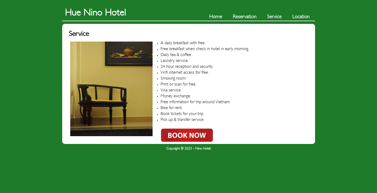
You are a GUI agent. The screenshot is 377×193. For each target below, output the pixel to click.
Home (215, 16)
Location (300, 16)
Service (274, 16)
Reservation (244, 16)
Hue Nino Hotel (95, 12)
